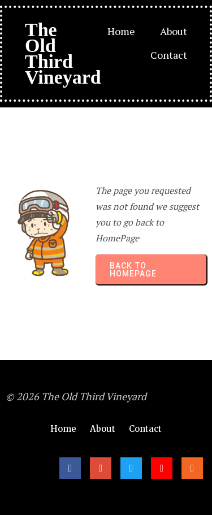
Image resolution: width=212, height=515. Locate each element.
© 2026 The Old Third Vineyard (76, 396)
